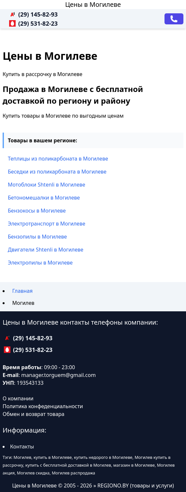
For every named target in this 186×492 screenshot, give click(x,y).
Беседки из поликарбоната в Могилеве (57, 171)
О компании (18, 398)
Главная (22, 290)
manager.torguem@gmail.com (58, 375)
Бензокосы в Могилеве (37, 210)
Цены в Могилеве (93, 4)
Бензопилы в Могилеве (37, 236)
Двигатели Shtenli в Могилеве (45, 249)
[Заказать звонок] (174, 18)
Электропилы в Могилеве (40, 262)
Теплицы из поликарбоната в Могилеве (58, 158)
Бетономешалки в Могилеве (44, 197)
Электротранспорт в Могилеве (46, 223)
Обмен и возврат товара (33, 414)
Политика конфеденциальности (43, 406)
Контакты (22, 446)
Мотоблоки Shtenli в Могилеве (46, 184)
